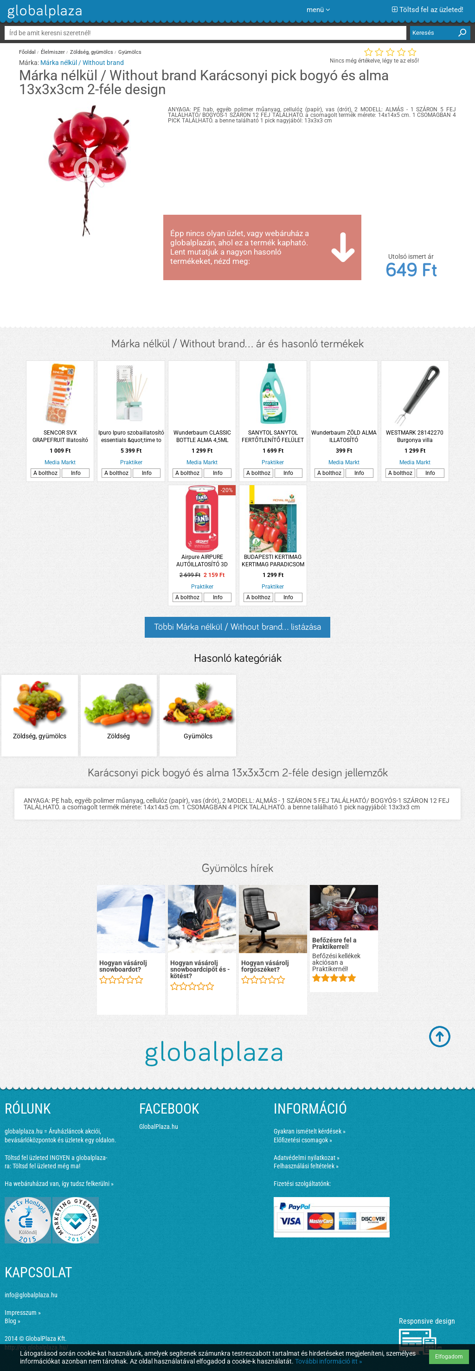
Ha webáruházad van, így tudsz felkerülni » (59, 1183)
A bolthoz (45, 473)
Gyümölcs (129, 52)
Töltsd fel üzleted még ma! (46, 1166)
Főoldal (27, 52)
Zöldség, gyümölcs (91, 52)
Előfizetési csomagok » (303, 1140)
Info (76, 473)
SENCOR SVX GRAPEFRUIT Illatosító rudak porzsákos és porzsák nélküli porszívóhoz (60, 436)
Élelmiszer (53, 52)
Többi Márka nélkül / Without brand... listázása (237, 627)
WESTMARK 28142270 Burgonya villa (414, 436)
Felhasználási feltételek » (306, 1166)
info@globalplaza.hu (31, 1295)
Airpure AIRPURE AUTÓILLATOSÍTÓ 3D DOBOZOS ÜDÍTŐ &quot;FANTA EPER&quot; (202, 561)
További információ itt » (328, 1361)
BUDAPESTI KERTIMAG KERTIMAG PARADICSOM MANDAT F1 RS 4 (273, 561)
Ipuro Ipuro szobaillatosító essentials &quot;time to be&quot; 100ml (131, 436)
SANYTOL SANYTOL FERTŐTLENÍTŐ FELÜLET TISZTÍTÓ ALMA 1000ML (273, 436)
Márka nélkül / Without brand (82, 62)
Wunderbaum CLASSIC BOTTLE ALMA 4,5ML (202, 436)
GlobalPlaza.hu (158, 1126)
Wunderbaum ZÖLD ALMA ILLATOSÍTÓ (344, 436)
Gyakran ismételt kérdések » (310, 1131)
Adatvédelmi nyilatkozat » (307, 1157)
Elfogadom (449, 1356)
